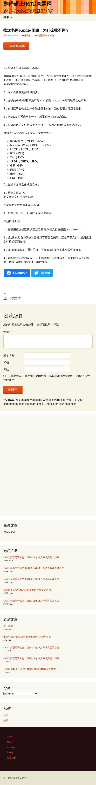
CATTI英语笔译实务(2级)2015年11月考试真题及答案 (31, 647)
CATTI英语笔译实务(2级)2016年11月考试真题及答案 (31, 579)
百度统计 (11, 757)
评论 (7, 331)
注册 (5, 715)
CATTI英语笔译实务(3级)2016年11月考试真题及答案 (31, 600)
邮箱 (6, 362)
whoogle (11, 747)
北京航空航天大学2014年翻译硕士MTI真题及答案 (29, 669)
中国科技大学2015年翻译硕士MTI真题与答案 (27, 636)
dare (9, 742)
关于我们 (8, 626)
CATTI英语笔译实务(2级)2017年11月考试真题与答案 (31, 557)
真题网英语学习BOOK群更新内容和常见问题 (27, 589)
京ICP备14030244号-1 (15, 778)
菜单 (6, 17)
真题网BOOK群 (46, 35)
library (10, 752)
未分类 (27, 35)
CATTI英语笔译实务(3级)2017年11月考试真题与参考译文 (33, 568)
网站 (6, 369)
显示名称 (8, 355)
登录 (5, 720)
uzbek (10, 736)
